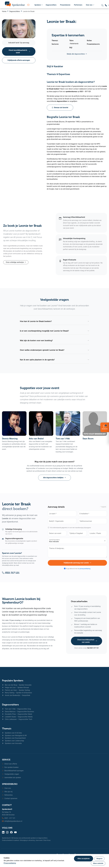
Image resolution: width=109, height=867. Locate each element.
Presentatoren (65, 5)
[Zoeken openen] (102, 5)
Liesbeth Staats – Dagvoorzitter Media (17, 717)
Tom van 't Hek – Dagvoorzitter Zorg (16, 709)
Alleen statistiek (98, 863)
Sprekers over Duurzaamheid (14, 738)
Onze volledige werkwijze (16, 262)
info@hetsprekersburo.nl (13, 821)
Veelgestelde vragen (10, 774)
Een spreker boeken (10, 767)
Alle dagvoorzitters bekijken (54, 477)
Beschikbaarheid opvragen (13, 771)
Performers (78, 5)
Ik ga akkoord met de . (78, 568)
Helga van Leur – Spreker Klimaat (15, 687)
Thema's (6, 728)
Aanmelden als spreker (11, 777)
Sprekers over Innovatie (12, 743)
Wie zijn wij (7, 792)
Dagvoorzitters (51, 5)
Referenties (7, 795)
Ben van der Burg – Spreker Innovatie (16, 685)
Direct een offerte (9, 764)
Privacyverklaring (10, 863)
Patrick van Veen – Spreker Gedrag (16, 690)
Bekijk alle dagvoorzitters (77, 54)
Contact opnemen (9, 798)
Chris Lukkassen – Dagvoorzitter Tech (17, 719)
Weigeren (99, 858)
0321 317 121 (10, 572)
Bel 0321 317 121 (93, 648)
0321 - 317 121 (9, 818)
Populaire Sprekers (12, 680)
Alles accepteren (83, 858)
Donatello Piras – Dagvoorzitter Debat (17, 714)
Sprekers (39, 5)
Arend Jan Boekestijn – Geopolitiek (16, 695)
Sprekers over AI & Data (12, 733)
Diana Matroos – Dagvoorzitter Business (18, 712)
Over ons (90, 5)
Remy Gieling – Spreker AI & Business (17, 693)
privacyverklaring (85, 568)
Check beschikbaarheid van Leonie (87, 641)
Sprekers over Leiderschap (13, 741)
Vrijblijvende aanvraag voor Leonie (77, 563)
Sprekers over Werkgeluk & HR (14, 735)
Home (4, 11)
